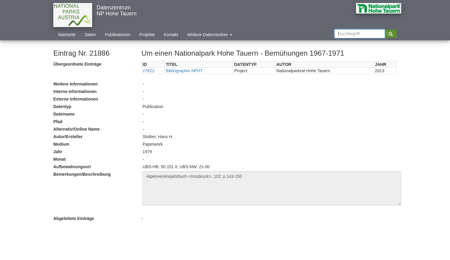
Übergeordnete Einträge (77, 64)
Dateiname (64, 114)
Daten (90, 34)
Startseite (67, 34)
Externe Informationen (75, 99)
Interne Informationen (75, 91)
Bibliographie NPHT (184, 70)
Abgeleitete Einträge (73, 218)
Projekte (147, 34)
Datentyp (62, 106)
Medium (61, 144)
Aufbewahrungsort (72, 166)
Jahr (57, 151)
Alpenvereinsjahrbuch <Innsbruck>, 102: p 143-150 (271, 188)
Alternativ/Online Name (76, 129)
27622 (149, 70)
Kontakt (171, 34)
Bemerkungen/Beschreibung (82, 174)
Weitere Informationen (75, 84)
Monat (59, 159)
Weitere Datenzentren (209, 34)
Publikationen (117, 34)
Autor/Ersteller (68, 136)
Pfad (57, 121)
